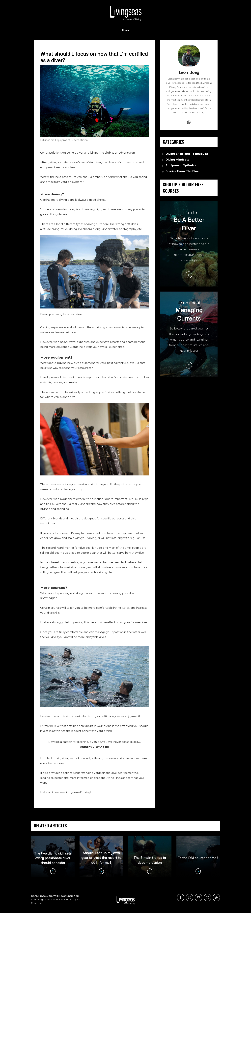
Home (125, 30)
